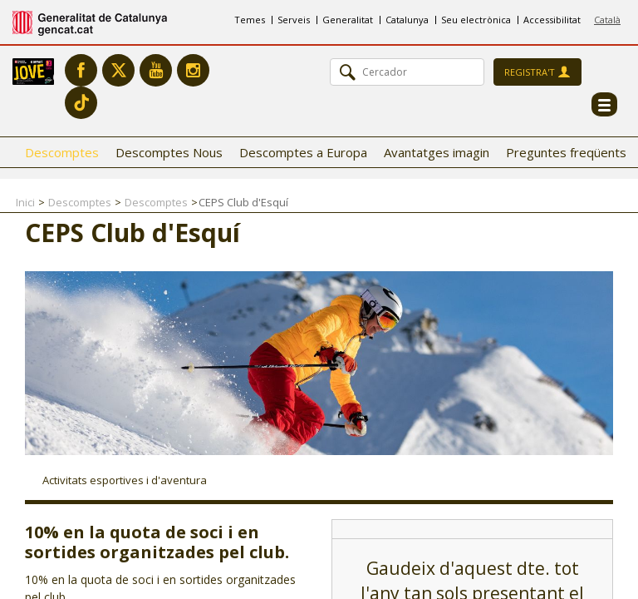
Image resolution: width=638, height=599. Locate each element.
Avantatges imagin (436, 152)
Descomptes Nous (169, 152)
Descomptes (62, 152)
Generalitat (347, 19)
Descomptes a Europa (303, 152)
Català (607, 19)
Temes (249, 19)
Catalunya (407, 19)
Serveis (293, 19)
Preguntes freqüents (566, 152)
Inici (25, 202)
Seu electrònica (476, 19)
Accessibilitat (552, 19)
